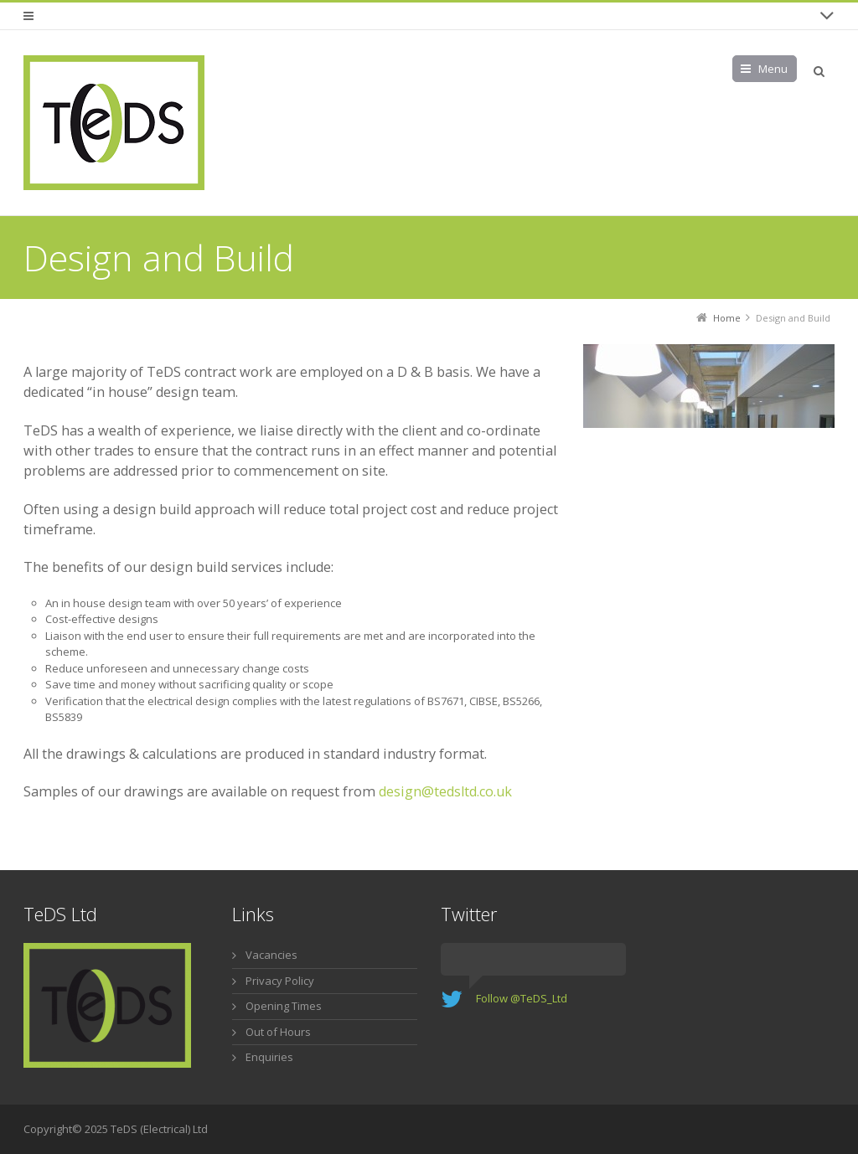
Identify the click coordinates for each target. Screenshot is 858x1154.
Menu (773, 68)
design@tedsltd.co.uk (445, 791)
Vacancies (271, 954)
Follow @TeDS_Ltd (521, 998)
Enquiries (269, 1056)
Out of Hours (278, 1031)
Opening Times (284, 1005)
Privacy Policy (280, 980)
